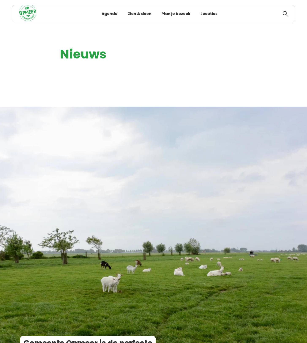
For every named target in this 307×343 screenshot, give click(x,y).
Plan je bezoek (176, 13)
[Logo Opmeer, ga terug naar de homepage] (27, 13)
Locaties (209, 13)
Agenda (110, 13)
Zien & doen (139, 13)
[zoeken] (285, 13)
